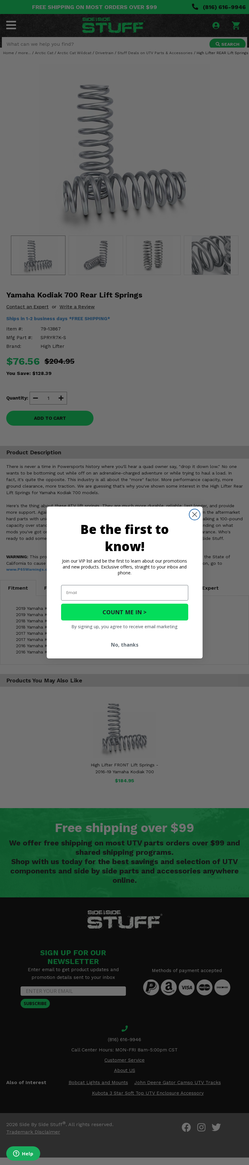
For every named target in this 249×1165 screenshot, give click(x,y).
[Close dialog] (194, 514)
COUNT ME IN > (124, 612)
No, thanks (124, 644)
